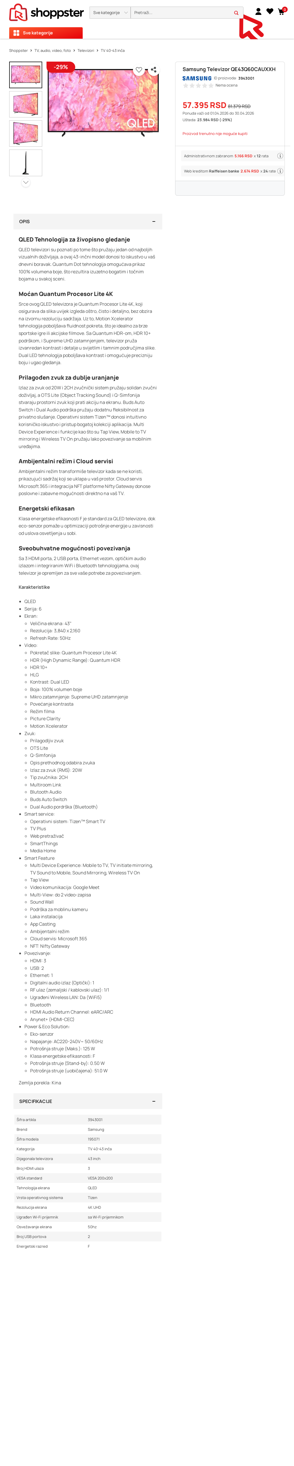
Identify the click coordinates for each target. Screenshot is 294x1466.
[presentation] (147, 19)
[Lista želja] (269, 11)
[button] (110, 13)
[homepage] (46, 10)
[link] (258, 11)
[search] (187, 13)
